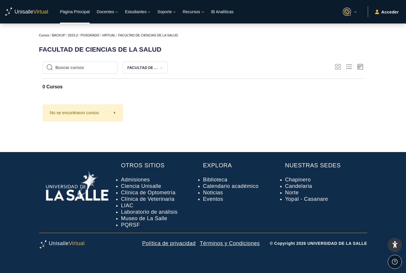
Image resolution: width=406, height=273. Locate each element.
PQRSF (130, 225)
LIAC (127, 205)
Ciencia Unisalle (141, 186)
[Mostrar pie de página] (395, 262)
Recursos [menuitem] (191, 11)
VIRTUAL (109, 35)
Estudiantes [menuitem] (135, 11)
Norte (292, 193)
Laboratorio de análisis (149, 212)
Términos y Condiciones (230, 243)
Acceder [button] (387, 11)
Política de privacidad (169, 243)
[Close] (114, 113)
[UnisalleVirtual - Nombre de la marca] (26, 11)
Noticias (213, 193)
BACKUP (58, 35)
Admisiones (135, 180)
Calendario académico (231, 186)
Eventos (213, 199)
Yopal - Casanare (306, 199)
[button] (348, 12)
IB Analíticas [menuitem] (222, 11)
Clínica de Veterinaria (148, 199)
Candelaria (298, 186)
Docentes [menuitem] (105, 11)
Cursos (44, 35)
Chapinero (298, 180)
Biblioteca (215, 180)
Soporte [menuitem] (164, 11)
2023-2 (73, 35)
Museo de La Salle (144, 218)
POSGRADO (90, 35)
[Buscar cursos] (83, 67)
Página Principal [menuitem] (75, 11)
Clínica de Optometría (148, 193)
